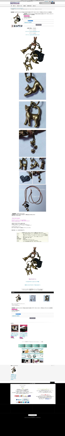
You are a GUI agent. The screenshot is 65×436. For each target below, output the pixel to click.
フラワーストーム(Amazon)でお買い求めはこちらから (32, 31)
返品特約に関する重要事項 (28, 22)
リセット (53, 365)
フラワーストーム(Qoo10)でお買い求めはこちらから (32, 34)
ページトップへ (52, 382)
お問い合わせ (38, 24)
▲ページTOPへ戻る (32, 383)
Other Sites (46, 1)
